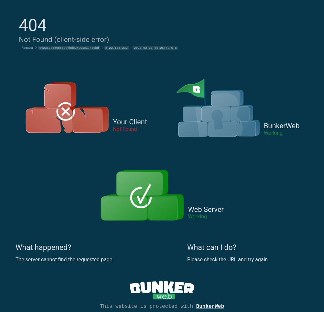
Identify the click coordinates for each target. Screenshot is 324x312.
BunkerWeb (210, 305)
